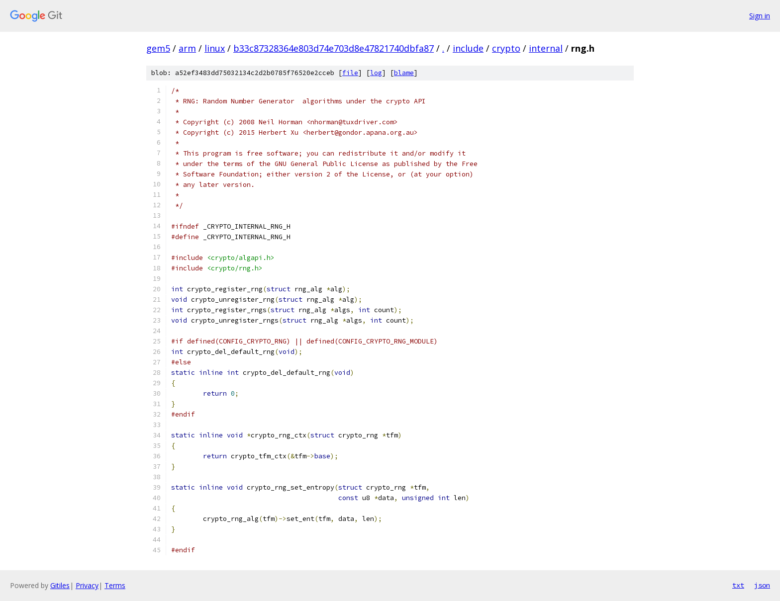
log (376, 73)
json (762, 585)
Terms (114, 585)
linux (214, 48)
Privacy (87, 585)
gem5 (158, 48)
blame (404, 73)
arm (187, 48)
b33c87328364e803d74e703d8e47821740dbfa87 (333, 48)
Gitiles (60, 585)
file (350, 73)
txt (738, 585)
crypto (506, 48)
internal (546, 48)
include (468, 48)
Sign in (759, 15)
